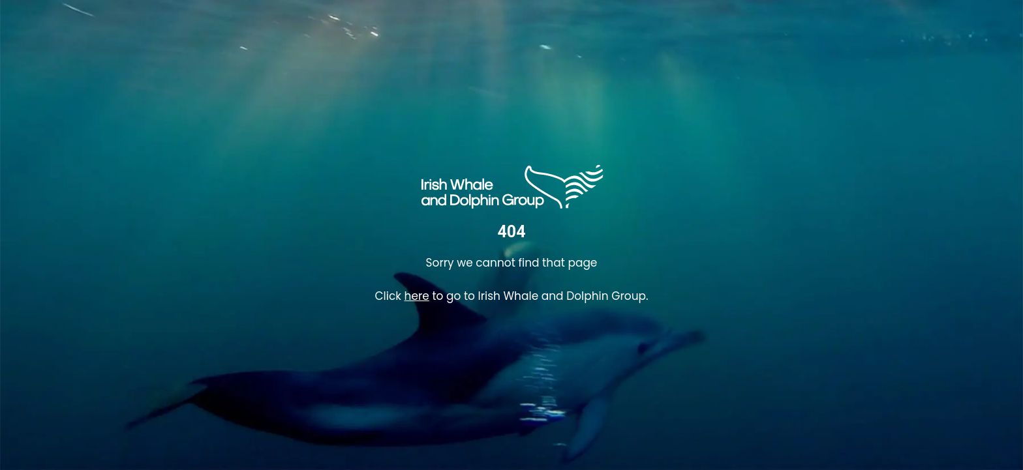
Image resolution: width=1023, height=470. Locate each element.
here (417, 296)
